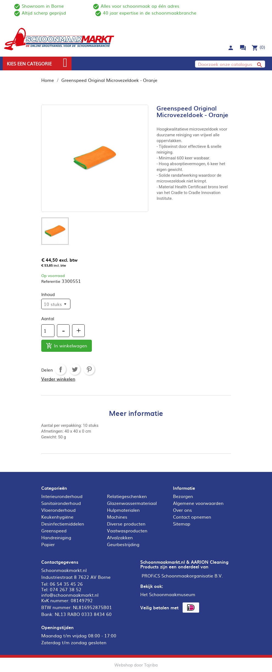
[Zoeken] (230, 64)
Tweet (74, 369)
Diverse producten (126, 523)
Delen (60, 369)
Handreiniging (56, 537)
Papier (48, 544)
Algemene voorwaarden (198, 503)
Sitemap (181, 523)
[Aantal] (47, 330)
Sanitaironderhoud (61, 503)
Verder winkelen (58, 378)
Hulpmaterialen (123, 510)
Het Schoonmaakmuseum (167, 594)
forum (243, 48)
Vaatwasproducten (127, 530)
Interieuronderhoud (62, 496)
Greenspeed (54, 530)
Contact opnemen (192, 516)
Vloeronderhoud (58, 510)
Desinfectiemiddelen (62, 523)
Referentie (50, 281)
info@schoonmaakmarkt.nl (69, 594)
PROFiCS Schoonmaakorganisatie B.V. (182, 575)
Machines (117, 516)
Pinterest (89, 369)
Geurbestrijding (123, 544)
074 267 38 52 (65, 589)
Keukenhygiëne (57, 516)
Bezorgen (183, 496)
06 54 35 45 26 (66, 583)
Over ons (182, 510)
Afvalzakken (120, 537)
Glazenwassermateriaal (132, 503)
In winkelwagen (66, 346)
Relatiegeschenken (127, 496)
